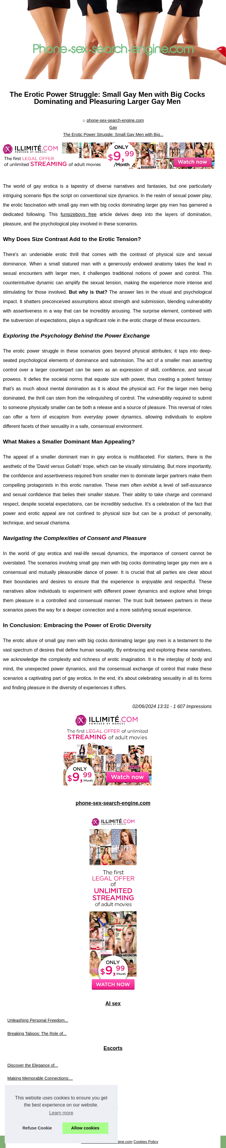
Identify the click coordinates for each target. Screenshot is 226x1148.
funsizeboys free (79, 214)
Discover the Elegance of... (32, 1065)
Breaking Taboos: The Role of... (37, 1033)
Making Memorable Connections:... (40, 1078)
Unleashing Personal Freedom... (37, 1020)
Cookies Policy (145, 1141)
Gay (113, 127)
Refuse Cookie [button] (37, 1128)
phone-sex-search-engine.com (115, 120)
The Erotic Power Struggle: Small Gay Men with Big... (113, 134)
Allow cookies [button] (85, 1128)
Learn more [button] (61, 1112)
